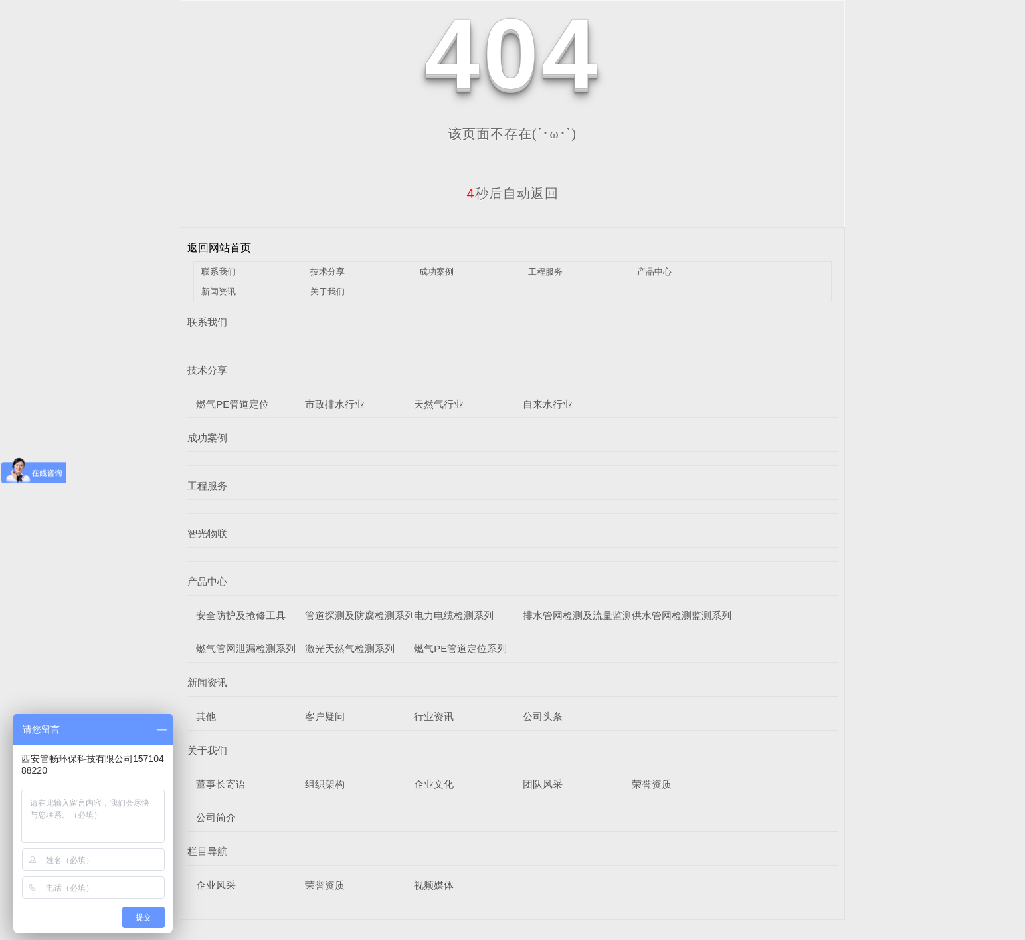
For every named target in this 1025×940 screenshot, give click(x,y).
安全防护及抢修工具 (241, 615)
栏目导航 (207, 851)
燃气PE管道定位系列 (460, 648)
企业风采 (216, 885)
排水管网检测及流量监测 (577, 615)
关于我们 (327, 291)
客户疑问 (325, 716)
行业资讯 (434, 716)
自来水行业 (548, 404)
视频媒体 (434, 885)
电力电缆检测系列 (454, 615)
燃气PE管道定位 (232, 404)
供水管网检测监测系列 (681, 615)
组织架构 (325, 784)
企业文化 (434, 784)
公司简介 (216, 817)
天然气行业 (439, 404)
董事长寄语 (221, 784)
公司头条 (543, 716)
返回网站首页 (219, 247)
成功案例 (436, 272)
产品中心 (654, 272)
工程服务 (545, 272)
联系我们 (218, 272)
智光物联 (207, 533)
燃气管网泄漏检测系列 (246, 648)
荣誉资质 (652, 784)
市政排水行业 (335, 404)
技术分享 (327, 272)
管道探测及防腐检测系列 (360, 615)
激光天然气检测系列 (350, 648)
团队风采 (543, 784)
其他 (206, 716)
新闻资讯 (218, 291)
